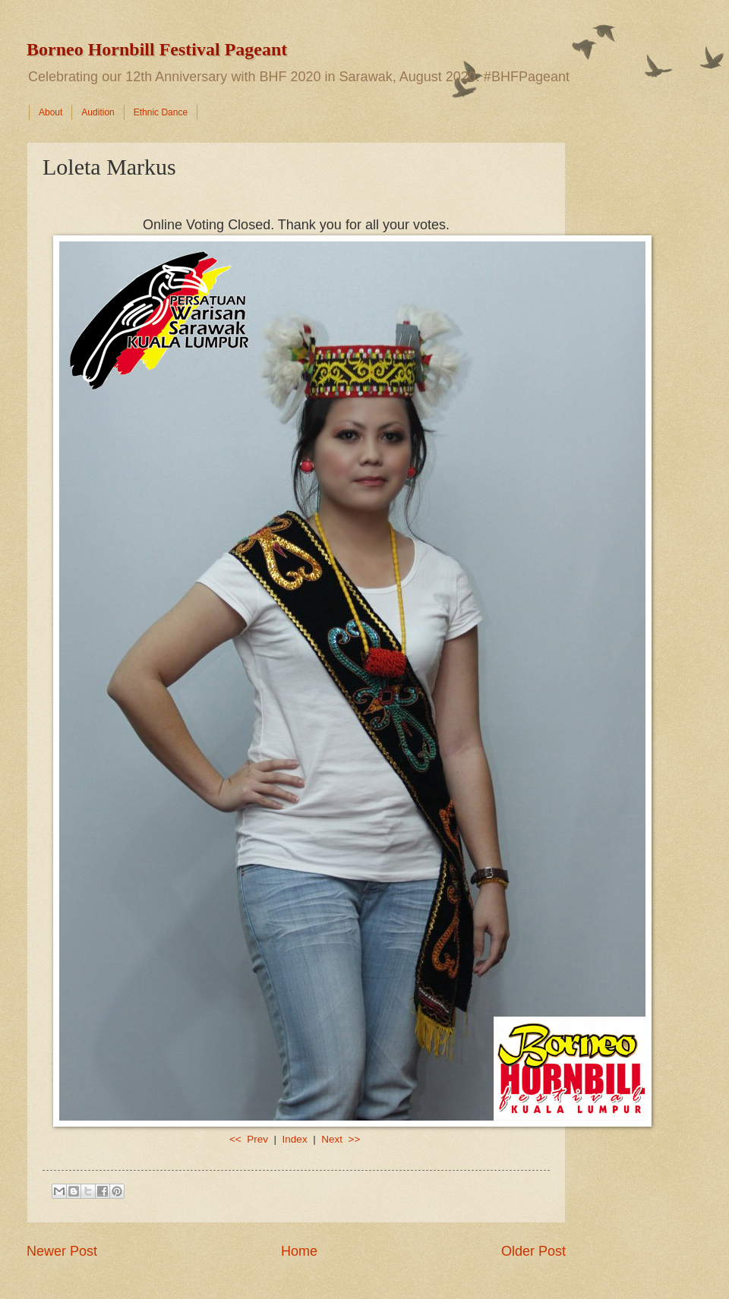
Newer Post (62, 1251)
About (50, 112)
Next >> (340, 1139)
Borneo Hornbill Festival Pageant (157, 49)
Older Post (533, 1251)
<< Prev (250, 1139)
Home (299, 1251)
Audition (97, 112)
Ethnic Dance (161, 112)
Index (295, 1139)
